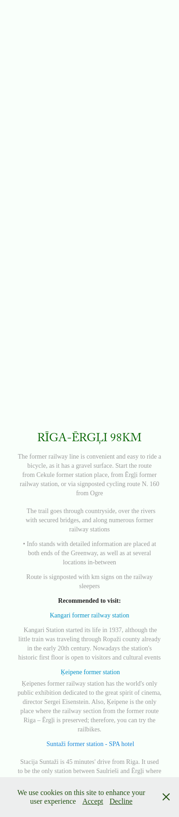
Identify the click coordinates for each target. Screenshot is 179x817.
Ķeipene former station (90, 672)
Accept (92, 801)
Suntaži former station (74, 744)
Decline (121, 801)
